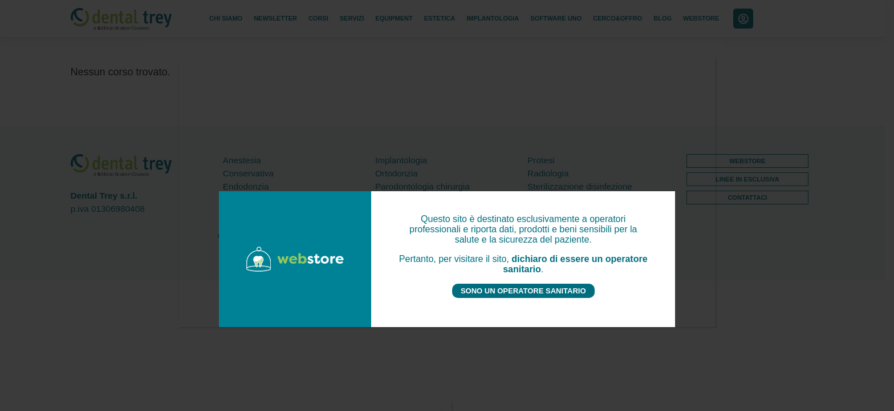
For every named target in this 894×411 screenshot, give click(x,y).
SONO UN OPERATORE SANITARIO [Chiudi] (523, 291)
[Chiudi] (447, 406)
